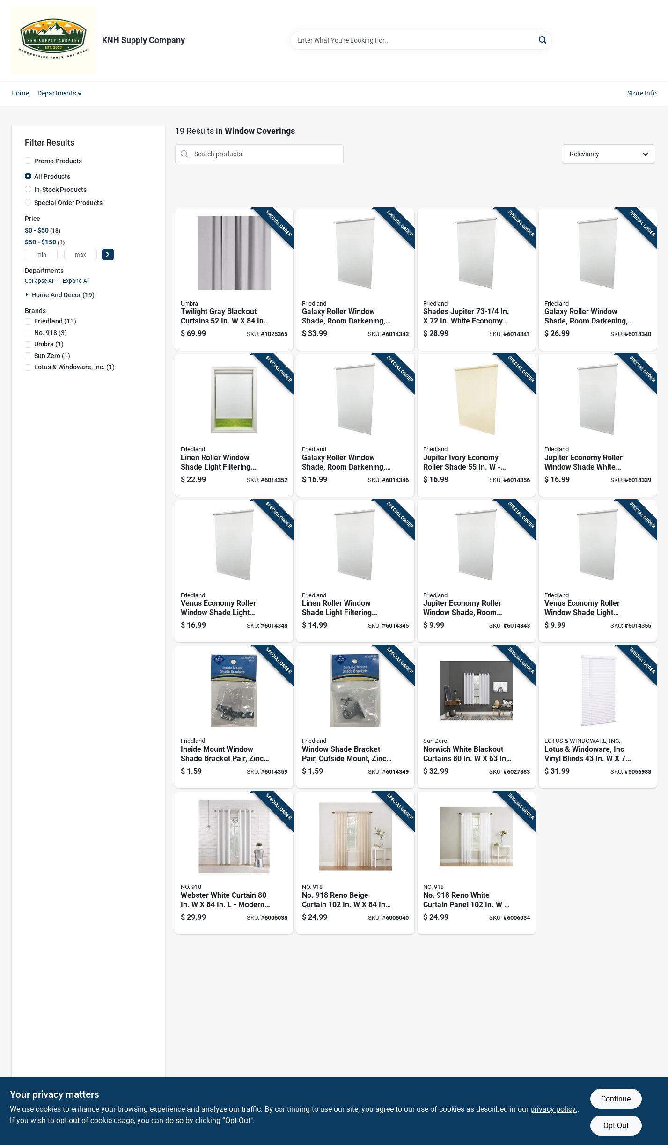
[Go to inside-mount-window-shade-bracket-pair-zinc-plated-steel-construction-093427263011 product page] (234, 717)
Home (20, 93)
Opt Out (616, 1125)
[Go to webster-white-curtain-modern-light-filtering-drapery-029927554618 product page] (234, 863)
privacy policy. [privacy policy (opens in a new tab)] (553, 1109)
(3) (50, 333)
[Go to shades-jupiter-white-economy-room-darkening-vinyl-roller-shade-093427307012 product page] (477, 279)
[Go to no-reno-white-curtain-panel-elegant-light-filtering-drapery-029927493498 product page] (477, 863)
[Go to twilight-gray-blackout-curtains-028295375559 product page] (234, 279)
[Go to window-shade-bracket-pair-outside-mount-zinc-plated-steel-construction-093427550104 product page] (355, 717)
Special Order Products (68, 202)
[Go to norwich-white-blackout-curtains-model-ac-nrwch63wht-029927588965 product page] (477, 717)
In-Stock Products (60, 189)
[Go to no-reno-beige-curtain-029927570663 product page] (355, 863)
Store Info (642, 93)
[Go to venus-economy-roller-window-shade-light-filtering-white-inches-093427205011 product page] (234, 571)
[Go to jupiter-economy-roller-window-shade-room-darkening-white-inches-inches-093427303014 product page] (477, 571)
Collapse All (40, 281)
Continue (616, 1098)
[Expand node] (28, 294)
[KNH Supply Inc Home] (53, 40)
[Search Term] (421, 40)
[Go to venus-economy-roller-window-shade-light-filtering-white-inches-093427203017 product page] (598, 571)
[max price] (80, 254)
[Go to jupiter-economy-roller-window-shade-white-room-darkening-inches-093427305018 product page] (598, 425)
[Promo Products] (28, 160)
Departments (56, 93)
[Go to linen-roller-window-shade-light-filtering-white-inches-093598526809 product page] (234, 425)
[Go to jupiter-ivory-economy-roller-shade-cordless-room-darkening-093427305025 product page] (477, 425)
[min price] (41, 254)
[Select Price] (108, 254)
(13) (55, 321)
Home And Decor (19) (63, 295)
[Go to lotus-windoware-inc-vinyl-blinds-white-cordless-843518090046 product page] (598, 717)
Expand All (76, 281)
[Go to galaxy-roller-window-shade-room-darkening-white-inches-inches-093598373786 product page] (355, 279)
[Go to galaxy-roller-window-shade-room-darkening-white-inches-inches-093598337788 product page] (355, 425)
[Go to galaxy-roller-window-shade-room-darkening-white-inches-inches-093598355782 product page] (598, 279)
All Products (52, 176)
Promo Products (58, 161)
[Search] (543, 39)
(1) (49, 344)
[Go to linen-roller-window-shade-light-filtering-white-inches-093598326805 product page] (355, 571)
